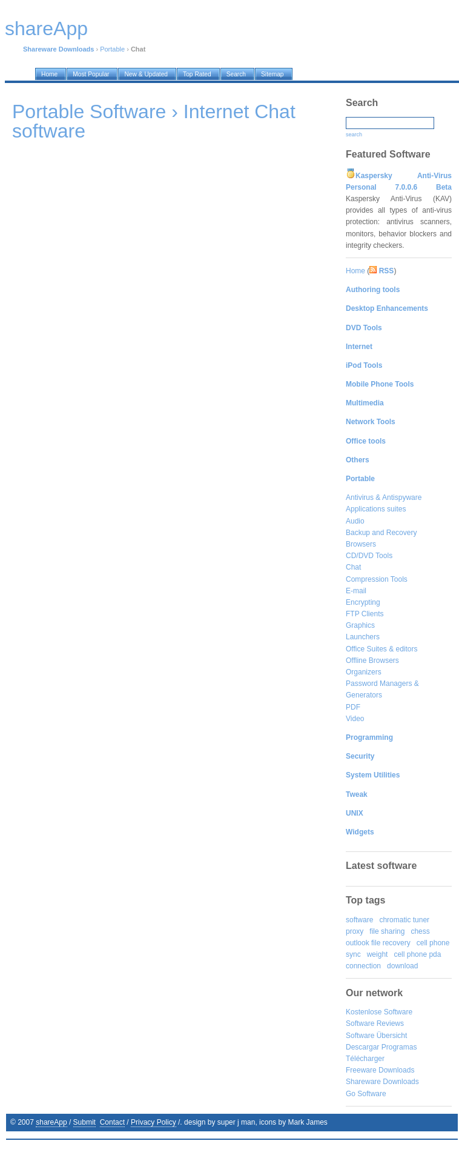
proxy (354, 931)
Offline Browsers (372, 660)
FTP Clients (364, 614)
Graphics (360, 625)
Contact (112, 1122)
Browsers (361, 544)
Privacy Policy (153, 1122)
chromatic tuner (404, 920)
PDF (353, 707)
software (359, 920)
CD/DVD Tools (369, 555)
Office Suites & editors (382, 649)
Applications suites (376, 509)
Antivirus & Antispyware (383, 497)
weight (377, 954)
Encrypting (363, 602)
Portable (112, 49)
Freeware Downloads (380, 1070)
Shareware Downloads (382, 1081)
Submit (84, 1122)
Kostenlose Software (379, 1012)
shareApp (51, 1122)
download (402, 966)
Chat (353, 567)
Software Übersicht (376, 1035)
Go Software (366, 1094)
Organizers (363, 672)
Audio (355, 521)
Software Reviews (375, 1023)
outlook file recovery (378, 943)
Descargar (362, 1047)
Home (355, 271)
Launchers (363, 637)
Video (355, 718)
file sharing (387, 931)
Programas (399, 1047)
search (354, 134)
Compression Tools (377, 579)
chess (420, 931)
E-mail (356, 591)
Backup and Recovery (381, 532)
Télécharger (365, 1058)
